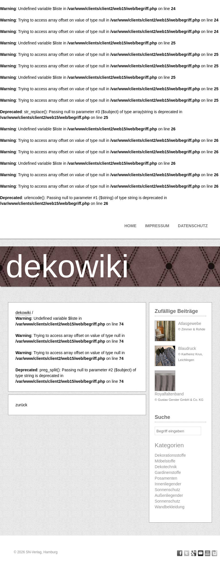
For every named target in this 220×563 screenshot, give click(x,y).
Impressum (157, 225)
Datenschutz (193, 225)
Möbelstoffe (165, 461)
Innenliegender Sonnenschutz (168, 487)
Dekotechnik (166, 466)
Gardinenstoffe (168, 472)
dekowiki (67, 266)
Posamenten (166, 478)
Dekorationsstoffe (170, 455)
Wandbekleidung (169, 507)
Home (130, 225)
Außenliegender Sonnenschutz (169, 498)
